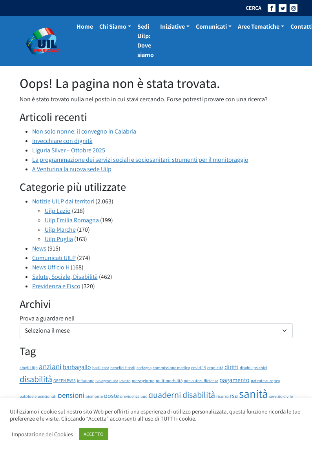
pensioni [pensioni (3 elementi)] (71, 395)
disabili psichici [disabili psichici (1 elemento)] (253, 367)
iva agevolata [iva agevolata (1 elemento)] (106, 380)
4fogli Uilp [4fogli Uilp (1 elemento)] (29, 367)
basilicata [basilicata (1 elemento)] (100, 367)
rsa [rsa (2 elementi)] (234, 396)
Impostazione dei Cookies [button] (42, 434)
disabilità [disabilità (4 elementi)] (36, 378)
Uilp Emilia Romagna (72, 220)
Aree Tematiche (258, 26)
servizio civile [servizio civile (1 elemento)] (281, 396)
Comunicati (211, 26)
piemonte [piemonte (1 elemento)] (94, 396)
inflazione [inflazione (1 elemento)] (85, 380)
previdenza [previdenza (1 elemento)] (129, 396)
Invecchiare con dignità (62, 141)
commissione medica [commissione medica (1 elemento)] (171, 367)
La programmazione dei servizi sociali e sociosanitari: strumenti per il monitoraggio (140, 160)
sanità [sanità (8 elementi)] (253, 393)
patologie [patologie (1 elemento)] (28, 396)
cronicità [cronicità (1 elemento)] (215, 367)
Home (85, 26)
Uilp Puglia (59, 239)
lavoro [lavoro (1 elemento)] (125, 380)
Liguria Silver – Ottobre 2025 (68, 150)
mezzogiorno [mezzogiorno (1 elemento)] (143, 380)
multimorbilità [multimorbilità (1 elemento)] (169, 380)
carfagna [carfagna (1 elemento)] (144, 367)
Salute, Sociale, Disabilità (65, 277)
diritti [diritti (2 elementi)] (231, 367)
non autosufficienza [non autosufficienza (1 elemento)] (201, 380)
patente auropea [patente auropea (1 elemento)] (265, 380)
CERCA (253, 7)
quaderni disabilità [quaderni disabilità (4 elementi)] (181, 394)
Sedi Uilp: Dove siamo (145, 40)
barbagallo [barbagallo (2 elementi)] (77, 367)
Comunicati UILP (54, 258)
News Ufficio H (50, 267)
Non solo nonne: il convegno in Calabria (84, 131)
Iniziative (172, 26)
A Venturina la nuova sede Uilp (71, 169)
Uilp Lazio (58, 211)
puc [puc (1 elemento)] (143, 396)
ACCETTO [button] (94, 434)
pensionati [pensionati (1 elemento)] (47, 396)
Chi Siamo (112, 26)
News (39, 248)
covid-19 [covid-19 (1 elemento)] (198, 367)
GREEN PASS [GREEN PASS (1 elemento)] (64, 380)
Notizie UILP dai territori (63, 201)
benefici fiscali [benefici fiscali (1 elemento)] (122, 367)
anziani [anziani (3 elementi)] (50, 366)
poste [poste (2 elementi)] (111, 396)
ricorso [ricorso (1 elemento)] (222, 396)
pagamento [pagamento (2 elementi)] (234, 380)
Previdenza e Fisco (56, 286)
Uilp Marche (60, 229)
